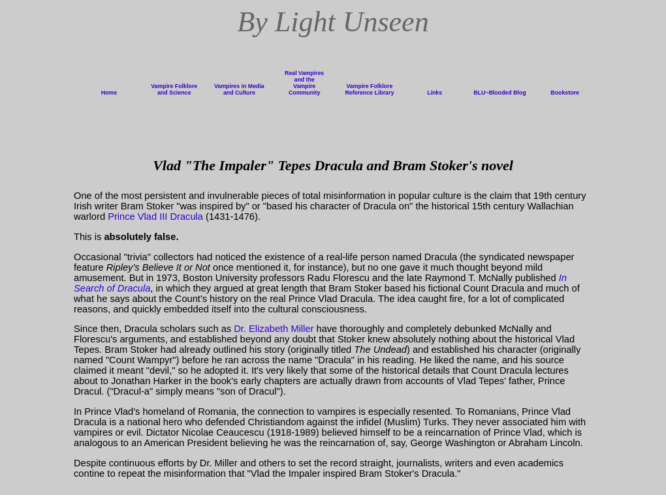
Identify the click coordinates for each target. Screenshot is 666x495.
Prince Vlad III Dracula (155, 216)
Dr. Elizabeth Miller (273, 328)
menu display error (333, 86)
